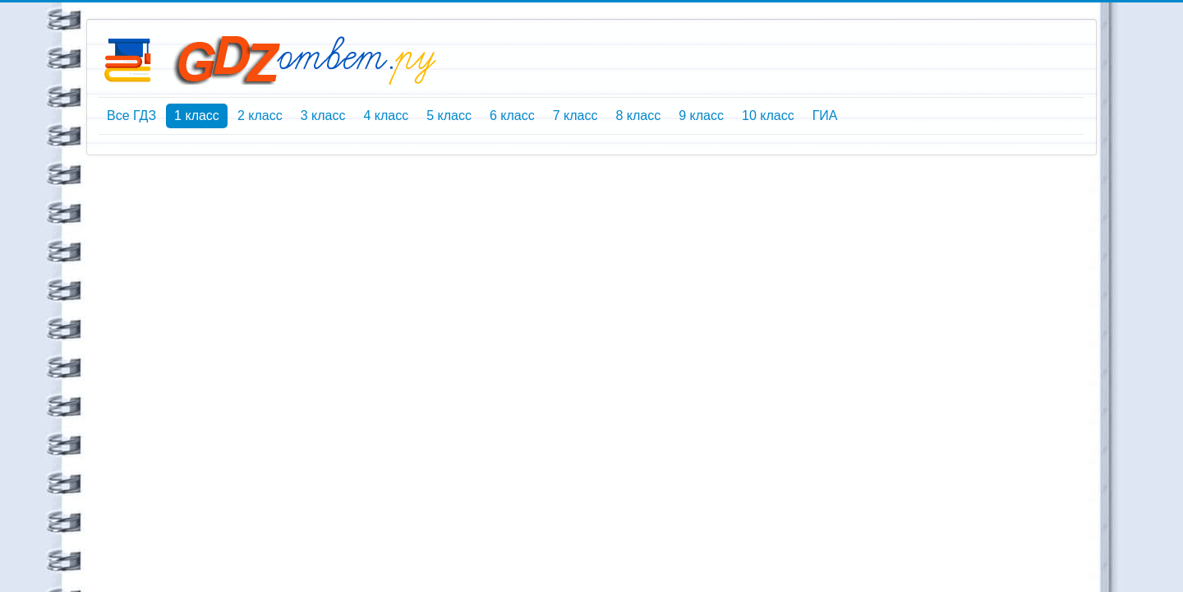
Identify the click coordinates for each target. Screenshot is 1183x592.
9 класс (701, 116)
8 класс (638, 116)
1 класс (196, 116)
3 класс (323, 116)
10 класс (768, 116)
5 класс (449, 116)
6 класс (512, 116)
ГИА (825, 116)
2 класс (260, 116)
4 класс (385, 116)
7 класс (575, 116)
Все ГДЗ (131, 116)
